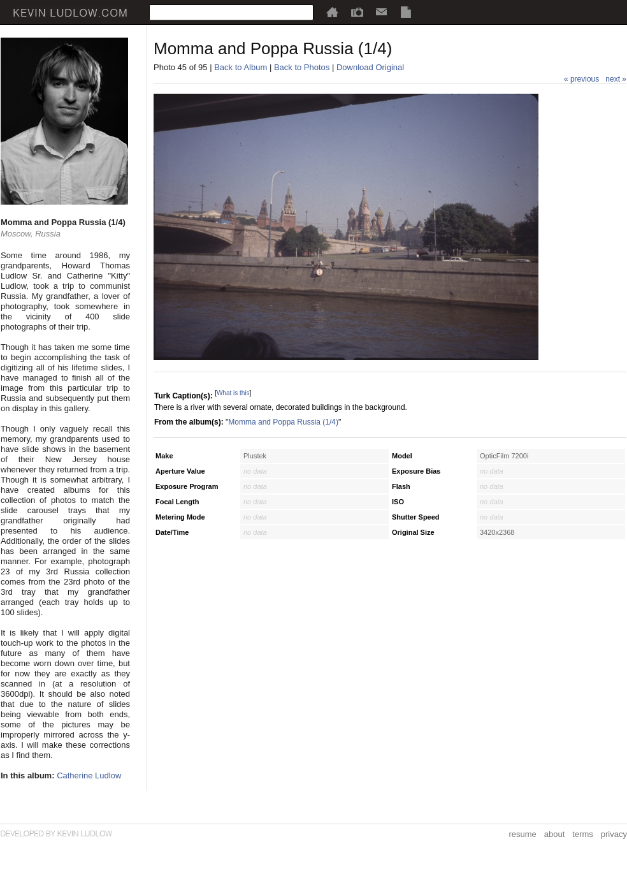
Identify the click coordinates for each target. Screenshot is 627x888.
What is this (233, 393)
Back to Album (240, 67)
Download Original (370, 67)
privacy (614, 834)
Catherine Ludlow (89, 775)
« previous (581, 79)
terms (582, 834)
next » (615, 79)
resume (522, 834)
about (554, 834)
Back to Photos (301, 67)
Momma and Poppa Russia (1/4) (283, 422)
